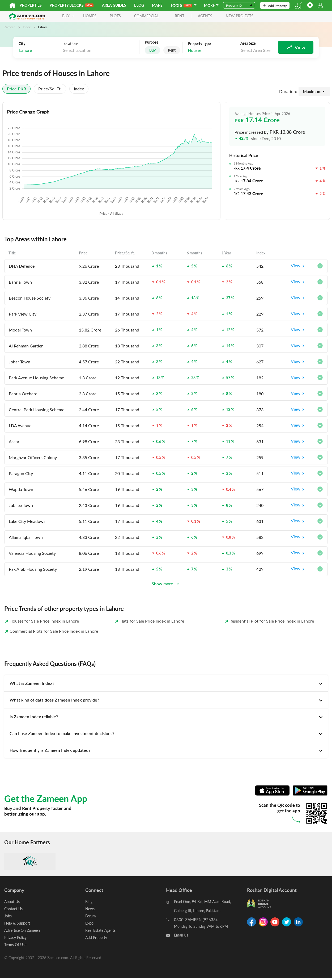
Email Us (181, 935)
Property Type (199, 43)
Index (27, 27)
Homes (89, 15)
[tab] (166, 683)
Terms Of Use (15, 944)
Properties (31, 5)
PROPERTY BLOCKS (71, 5)
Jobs (8, 915)
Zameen (9, 27)
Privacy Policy (15, 937)
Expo (89, 923)
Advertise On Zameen (22, 930)
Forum (90, 915)
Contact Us (13, 908)
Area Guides (114, 5)
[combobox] (36, 50)
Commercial (146, 15)
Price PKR (16, 89)
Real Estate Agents (100, 930)
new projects (239, 16)
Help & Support (17, 923)
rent (179, 16)
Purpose (151, 42)
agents (205, 16)
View (298, 266)
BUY (68, 15)
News (90, 908)
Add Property (275, 5)
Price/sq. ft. (50, 88)
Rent (172, 50)
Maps (157, 5)
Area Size (248, 43)
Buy (152, 50)
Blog (139, 5)
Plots (115, 15)
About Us (12, 901)
